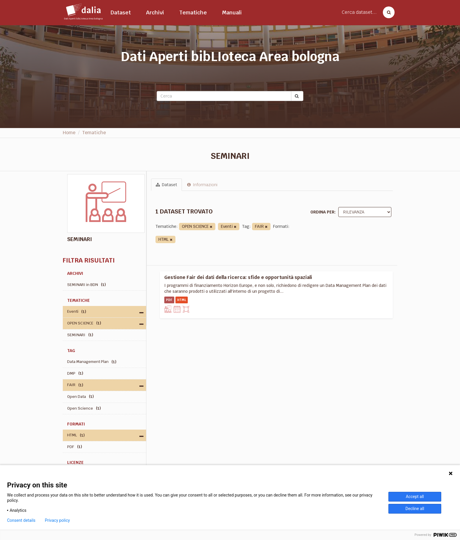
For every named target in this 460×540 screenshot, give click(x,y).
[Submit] (297, 96)
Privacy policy (57, 520)
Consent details (21, 520)
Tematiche (193, 12)
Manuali (232, 12)
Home (69, 133)
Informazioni (202, 184)
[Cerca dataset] (387, 12)
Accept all (415, 496)
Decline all (414, 508)
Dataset (121, 12)
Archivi (155, 12)
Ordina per (322, 212)
